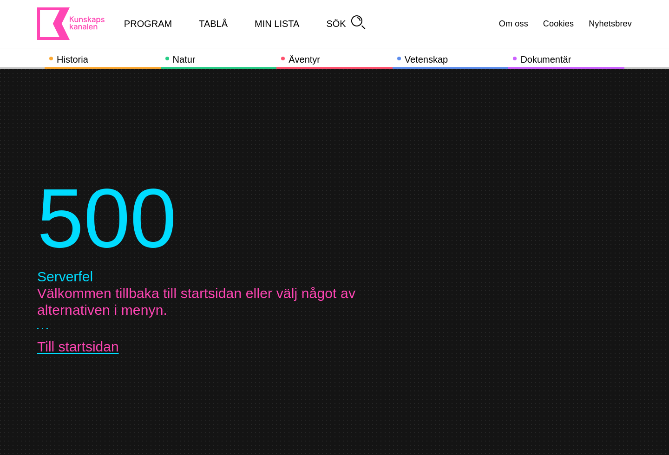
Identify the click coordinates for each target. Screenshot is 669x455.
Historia (72, 59)
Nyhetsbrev (610, 23)
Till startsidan (78, 346)
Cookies (558, 23)
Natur (184, 59)
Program (148, 24)
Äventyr (304, 59)
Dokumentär (545, 59)
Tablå (213, 24)
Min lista (277, 24)
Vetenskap (426, 59)
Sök (345, 24)
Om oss (513, 23)
